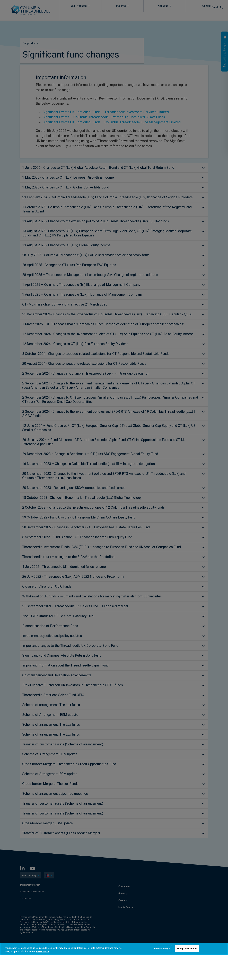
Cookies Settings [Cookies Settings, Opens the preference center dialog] (161, 948)
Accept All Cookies (187, 948)
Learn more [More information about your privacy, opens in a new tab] (42, 951)
